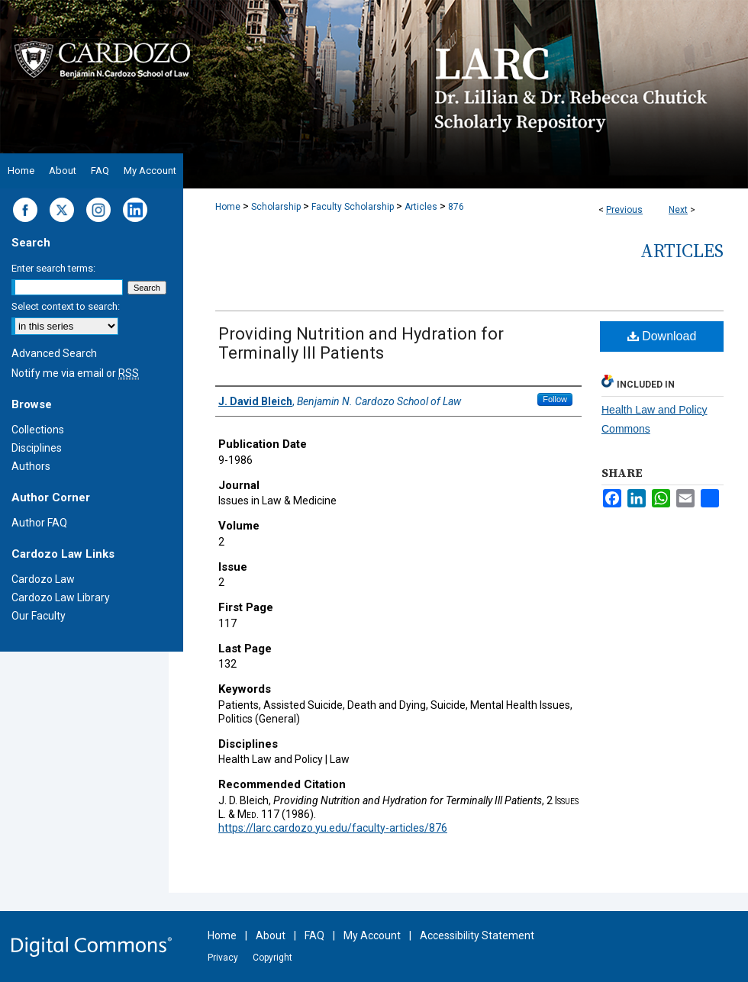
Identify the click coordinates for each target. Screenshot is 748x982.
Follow (555, 399)
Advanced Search (54, 353)
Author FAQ (39, 523)
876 (456, 206)
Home (227, 206)
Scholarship (276, 206)
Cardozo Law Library (60, 597)
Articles (421, 206)
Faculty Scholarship (352, 206)
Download (662, 336)
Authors (30, 466)
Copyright (272, 957)
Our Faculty (38, 616)
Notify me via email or (75, 373)
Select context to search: (65, 306)
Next (678, 209)
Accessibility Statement (477, 935)
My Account (372, 935)
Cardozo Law (43, 579)
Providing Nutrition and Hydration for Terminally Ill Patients (361, 343)
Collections (37, 429)
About (270, 935)
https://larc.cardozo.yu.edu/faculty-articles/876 (332, 828)
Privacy (223, 957)
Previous (624, 209)
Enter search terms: (53, 268)
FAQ (314, 935)
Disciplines (36, 448)
